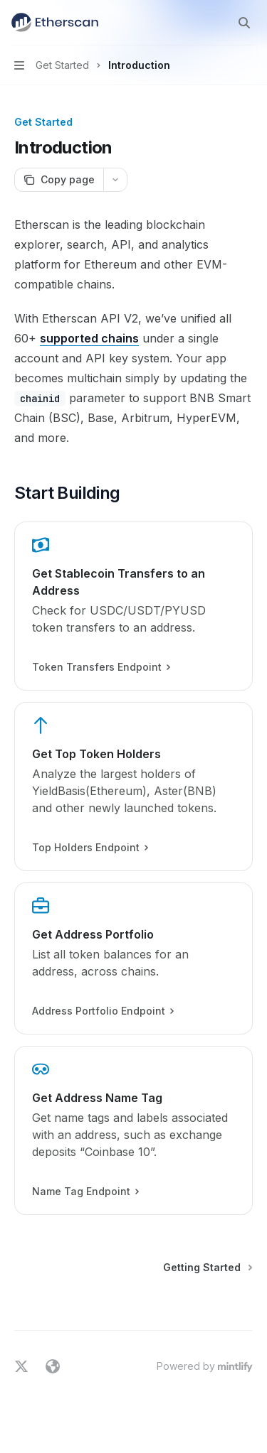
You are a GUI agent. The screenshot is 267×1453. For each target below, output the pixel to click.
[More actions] (115, 180)
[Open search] (244, 22)
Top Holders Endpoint (89, 847)
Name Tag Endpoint (85, 1191)
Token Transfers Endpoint (100, 667)
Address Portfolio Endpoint (102, 1011)
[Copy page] (58, 180)
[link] (133, 606)
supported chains (89, 338)
